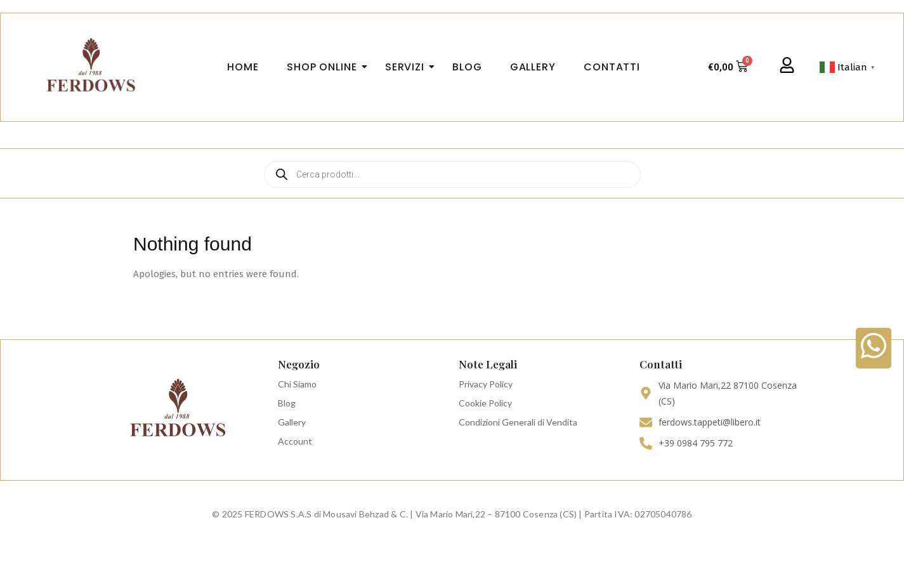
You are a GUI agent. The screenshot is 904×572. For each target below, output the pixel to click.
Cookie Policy (485, 403)
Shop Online (326, 67)
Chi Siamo (297, 384)
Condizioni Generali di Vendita (518, 422)
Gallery (292, 422)
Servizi (408, 67)
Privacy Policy (486, 384)
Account (295, 441)
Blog (287, 403)
